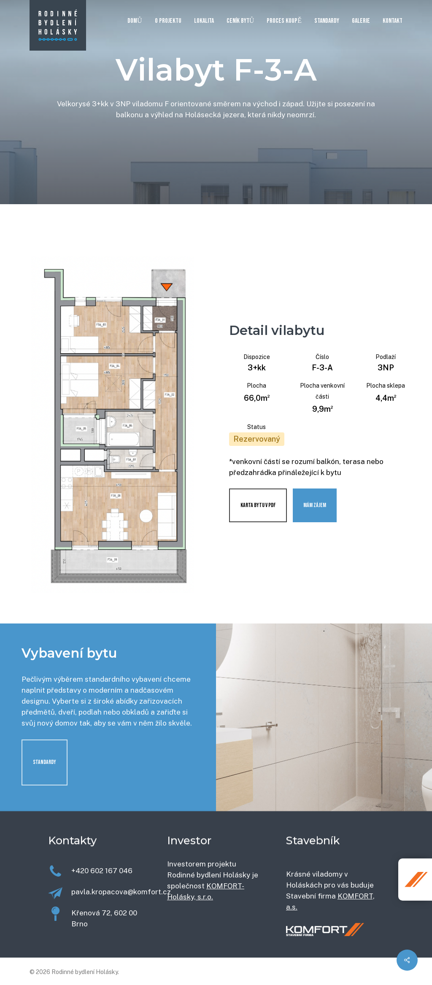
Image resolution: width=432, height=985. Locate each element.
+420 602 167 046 (101, 870)
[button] (45, 762)
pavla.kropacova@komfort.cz (121, 892)
